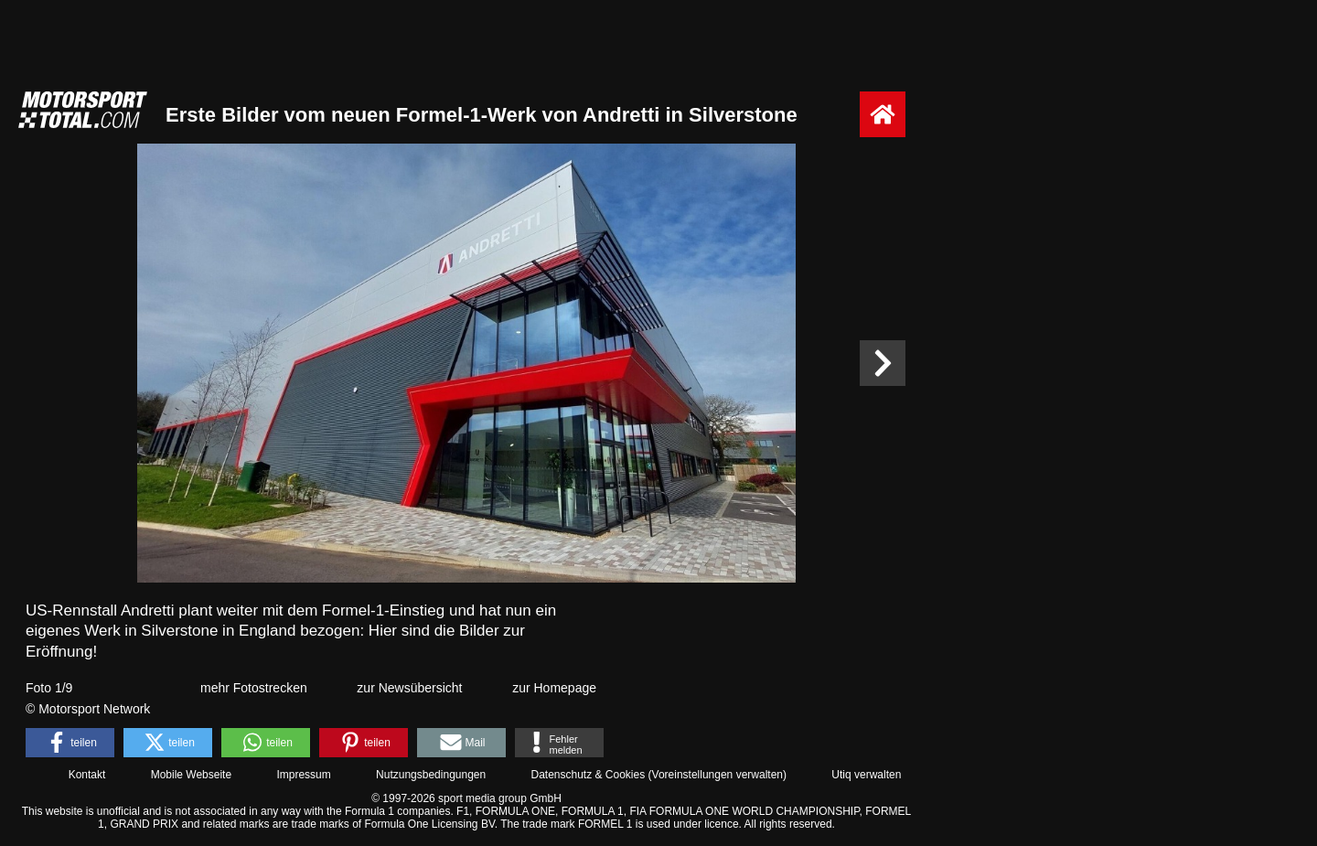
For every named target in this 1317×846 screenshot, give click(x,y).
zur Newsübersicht (409, 687)
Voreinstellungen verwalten (717, 774)
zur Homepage (554, 687)
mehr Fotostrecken (253, 687)
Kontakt (87, 774)
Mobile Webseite (191, 774)
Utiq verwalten (866, 774)
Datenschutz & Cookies (587, 774)
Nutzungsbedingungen (431, 774)
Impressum (303, 774)
